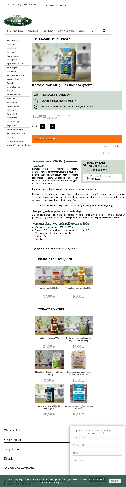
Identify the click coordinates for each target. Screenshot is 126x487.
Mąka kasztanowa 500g (49, 338)
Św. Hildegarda (15, 30)
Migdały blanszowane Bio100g (78, 288)
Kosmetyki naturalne (12, 69)
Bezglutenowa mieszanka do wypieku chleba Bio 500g (79, 373)
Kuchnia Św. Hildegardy (40, 30)
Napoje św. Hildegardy (12, 50)
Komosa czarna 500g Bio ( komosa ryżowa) (78, 407)
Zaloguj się (13, 4)
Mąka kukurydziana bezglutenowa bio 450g (49, 373)
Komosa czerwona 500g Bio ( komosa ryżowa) (49, 407)
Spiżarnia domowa (15, 63)
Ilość (35, 126)
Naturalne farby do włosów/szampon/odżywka (18, 143)
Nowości (10, 137)
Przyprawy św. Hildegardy (13, 58)
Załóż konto (30, 4)
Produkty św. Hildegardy (12, 42)
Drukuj (107, 153)
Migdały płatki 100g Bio (49, 288)
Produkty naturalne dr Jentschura (15, 77)
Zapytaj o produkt (111, 146)
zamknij (115, 481)
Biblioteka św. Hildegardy (13, 108)
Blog (81, 30)
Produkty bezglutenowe (13, 85)
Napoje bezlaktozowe (13, 93)
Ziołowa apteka (66, 30)
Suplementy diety (15, 129)
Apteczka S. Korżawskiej (12, 116)
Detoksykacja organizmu (13, 123)
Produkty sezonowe (16, 133)
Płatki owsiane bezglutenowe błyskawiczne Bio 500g (78, 339)
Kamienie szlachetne (12, 100)
